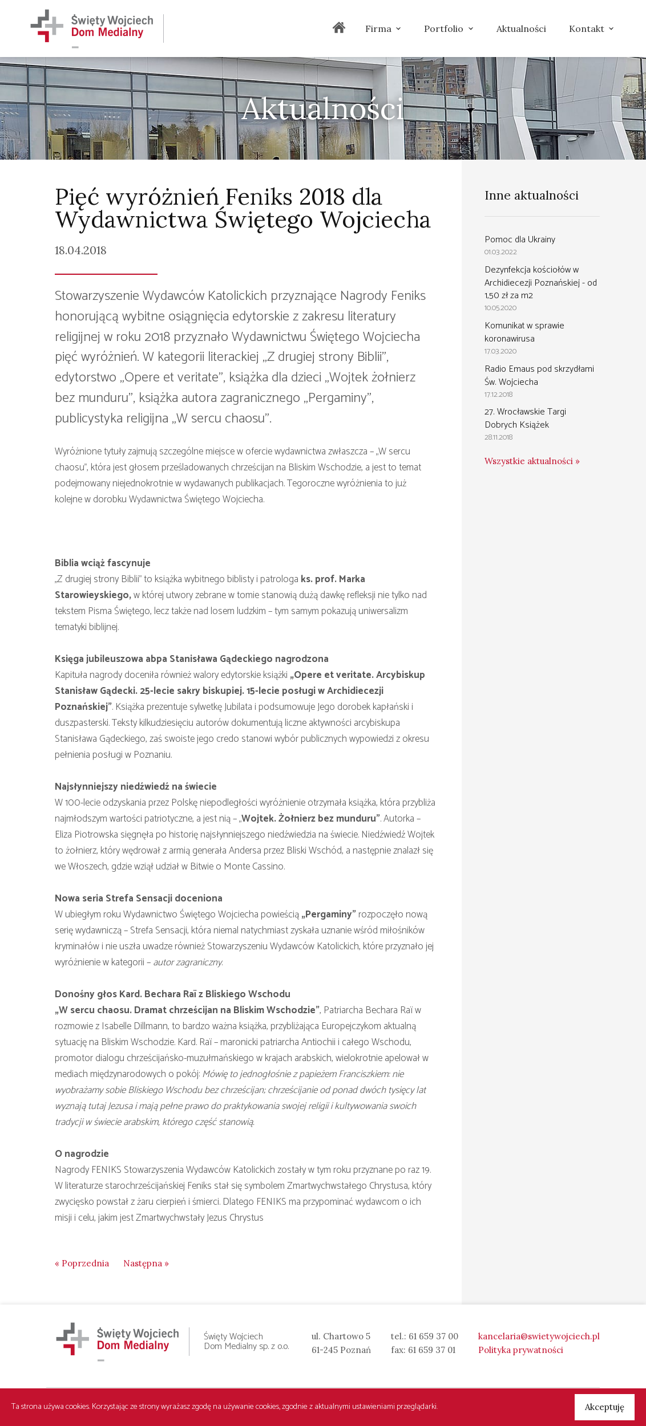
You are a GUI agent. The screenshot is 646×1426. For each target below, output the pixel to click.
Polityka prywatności (520, 1349)
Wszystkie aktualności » (532, 461)
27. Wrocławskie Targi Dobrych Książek (525, 418)
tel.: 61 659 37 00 (424, 1336)
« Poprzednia (82, 1263)
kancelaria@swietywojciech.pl (539, 1336)
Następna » (146, 1263)
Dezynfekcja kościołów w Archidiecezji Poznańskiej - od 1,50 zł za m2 (540, 283)
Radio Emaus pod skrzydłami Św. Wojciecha (539, 375)
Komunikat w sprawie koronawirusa (524, 332)
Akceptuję (604, 1406)
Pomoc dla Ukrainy (519, 239)
